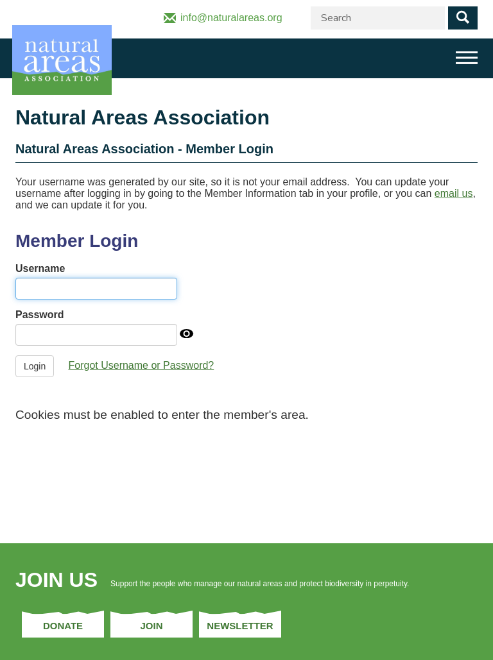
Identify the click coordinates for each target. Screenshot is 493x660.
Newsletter (240, 625)
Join (151, 625)
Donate (63, 625)
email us (454, 193)
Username (40, 268)
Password (39, 314)
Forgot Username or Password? (141, 365)
